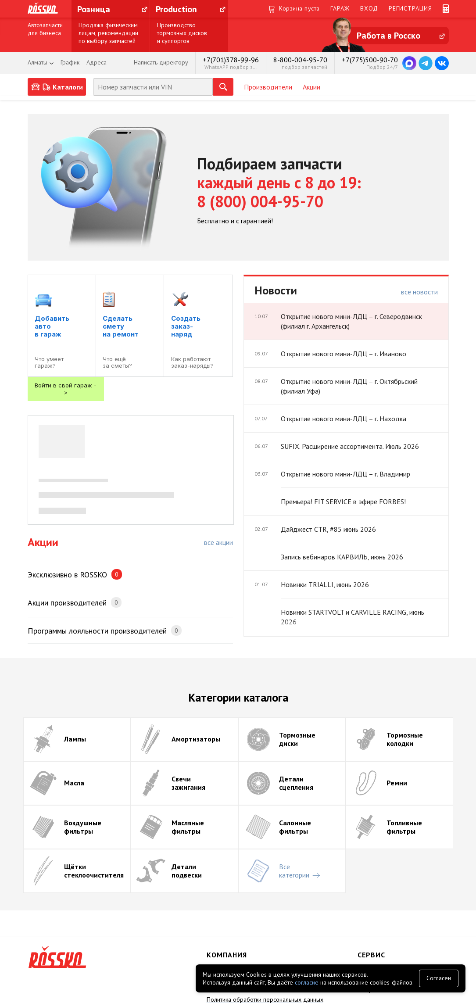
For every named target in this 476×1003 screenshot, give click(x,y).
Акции (311, 86)
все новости (419, 291)
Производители (268, 86)
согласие (307, 982)
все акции (218, 542)
